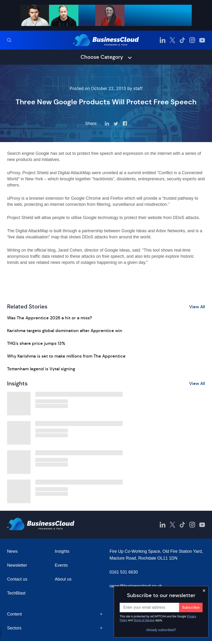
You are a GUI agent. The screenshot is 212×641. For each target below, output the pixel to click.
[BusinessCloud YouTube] (202, 40)
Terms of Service (144, 620)
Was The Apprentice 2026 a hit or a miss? (49, 317)
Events (61, 565)
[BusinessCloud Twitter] (172, 40)
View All (197, 306)
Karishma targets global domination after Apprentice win (64, 330)
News (12, 551)
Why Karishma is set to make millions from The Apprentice (66, 356)
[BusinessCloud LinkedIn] (162, 40)
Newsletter (17, 565)
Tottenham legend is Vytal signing (41, 368)
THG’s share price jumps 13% (36, 343)
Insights (62, 551)
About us (63, 579)
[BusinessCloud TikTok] (182, 40)
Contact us (17, 579)
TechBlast (16, 593)
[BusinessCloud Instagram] (192, 40)
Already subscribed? (161, 630)
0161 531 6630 (124, 572)
